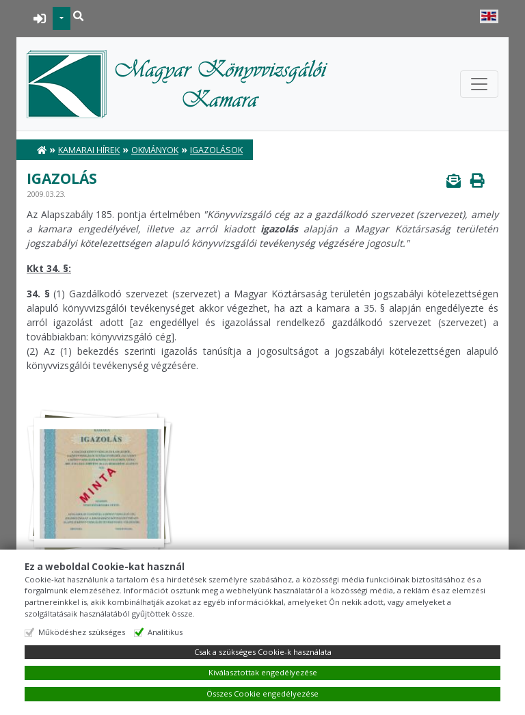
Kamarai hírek (89, 150)
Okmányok (154, 150)
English (489, 16)
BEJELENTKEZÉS (40, 18)
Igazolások (216, 150)
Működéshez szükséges (81, 632)
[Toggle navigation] (479, 84)
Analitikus (165, 632)
